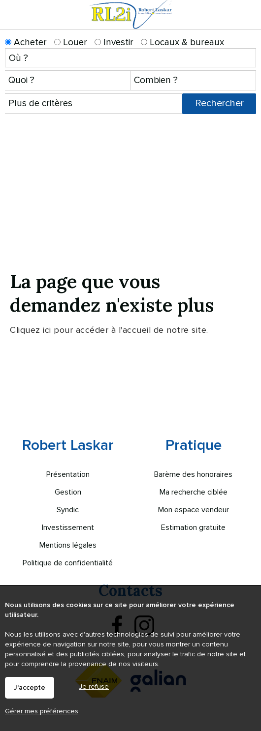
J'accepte (29, 687)
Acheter (26, 42)
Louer (70, 42)
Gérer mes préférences (41, 711)
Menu (247, 24)
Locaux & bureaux (182, 42)
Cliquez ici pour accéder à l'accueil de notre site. (109, 329)
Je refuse (94, 686)
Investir (114, 42)
